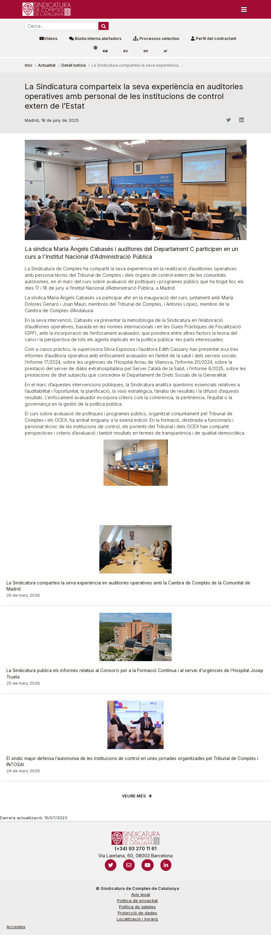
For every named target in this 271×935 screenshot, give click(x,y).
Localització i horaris (137, 919)
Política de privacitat (137, 900)
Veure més (134, 796)
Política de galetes (137, 906)
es (125, 50)
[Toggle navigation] (244, 9)
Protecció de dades (137, 913)
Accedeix (15, 926)
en (145, 50)
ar (165, 50)
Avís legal (140, 894)
